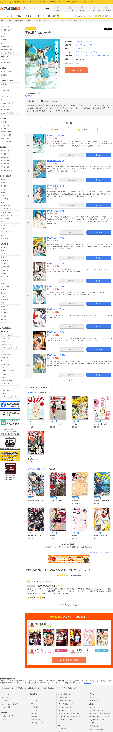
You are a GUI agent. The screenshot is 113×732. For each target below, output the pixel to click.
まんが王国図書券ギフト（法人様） (98, 716)
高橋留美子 (4, 306)
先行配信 (17, 16)
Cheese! (3, 361)
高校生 (99, 55)
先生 (93, 55)
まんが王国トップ (6, 688)
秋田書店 (79, 48)
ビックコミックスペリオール (10, 397)
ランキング (88, 16)
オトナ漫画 (4, 199)
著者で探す (4, 128)
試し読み (71, 155)
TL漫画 (3, 192)
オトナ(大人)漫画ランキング (68, 720)
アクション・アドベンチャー (10, 225)
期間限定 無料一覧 (6, 170)
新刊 (98, 16)
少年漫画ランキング (66, 710)
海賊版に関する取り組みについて (10, 449)
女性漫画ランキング (66, 701)
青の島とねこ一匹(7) (55, 286)
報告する (45, 597)
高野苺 (3, 303)
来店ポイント (107, 16)
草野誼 (3, 283)
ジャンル (78, 16)
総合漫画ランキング (66, 697)
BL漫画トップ (5, 59)
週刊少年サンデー (6, 380)
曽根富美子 (4, 299)
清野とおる (4, 296)
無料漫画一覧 (5, 154)
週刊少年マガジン (6, 354)
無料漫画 (52, 16)
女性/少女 (29, 16)
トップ (5, 16)
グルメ (3, 235)
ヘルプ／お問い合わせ (8, 103)
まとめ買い (83, 130)
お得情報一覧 (5, 75)
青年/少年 (41, 16)
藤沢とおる (4, 316)
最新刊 (54, 129)
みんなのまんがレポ (7, 141)
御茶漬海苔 (4, 270)
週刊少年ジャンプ (6, 344)
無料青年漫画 (5, 164)
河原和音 (4, 273)
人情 (108, 55)
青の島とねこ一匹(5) (55, 238)
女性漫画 (4, 179)
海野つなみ (4, 260)
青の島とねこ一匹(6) (55, 263)
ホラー (3, 228)
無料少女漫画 (5, 160)
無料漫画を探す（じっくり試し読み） (100, 552)
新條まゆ (4, 293)
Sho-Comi (4, 377)
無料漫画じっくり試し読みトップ (27, 688)
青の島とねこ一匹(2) (55, 161)
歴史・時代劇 (5, 218)
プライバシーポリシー (94, 726)
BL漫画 (3, 196)
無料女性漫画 (5, 157)
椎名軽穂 (4, 290)
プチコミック (5, 338)
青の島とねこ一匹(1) (55, 136)
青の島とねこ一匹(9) (55, 332)
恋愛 (2, 202)
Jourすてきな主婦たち (8, 371)
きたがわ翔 (4, 277)
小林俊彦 (84, 41)
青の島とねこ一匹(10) (56, 355)
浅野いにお (4, 250)
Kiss (2, 351)
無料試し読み (76, 70)
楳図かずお (4, 263)
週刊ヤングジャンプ (7, 358)
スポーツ (4, 222)
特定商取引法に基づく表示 (96, 729)
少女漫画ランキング (66, 704)
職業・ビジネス (6, 212)
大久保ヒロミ (5, 267)
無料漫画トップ (6, 30)
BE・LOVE (4, 331)
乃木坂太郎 (4, 309)
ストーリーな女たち (7, 335)
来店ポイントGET (6, 72)
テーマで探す (5, 125)
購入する (99, 155)
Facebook (62, 728)
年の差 (88, 55)
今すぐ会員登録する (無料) (68, 660)
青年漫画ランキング (66, 707)
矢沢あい (4, 322)
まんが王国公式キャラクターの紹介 (98, 713)
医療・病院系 (5, 238)
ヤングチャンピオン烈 (34, 469)
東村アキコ (4, 312)
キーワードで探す (6, 135)
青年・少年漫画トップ (8, 53)
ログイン (4, 87)
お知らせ (4, 100)
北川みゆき (4, 280)
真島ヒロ (4, 319)
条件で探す (4, 122)
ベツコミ (4, 367)
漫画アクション (6, 390)
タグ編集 (29, 96)
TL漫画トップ (5, 56)
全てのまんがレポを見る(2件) (68, 605)
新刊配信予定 (5, 40)
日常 (104, 55)
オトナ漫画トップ (6, 62)
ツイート (109, 29)
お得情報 (5, 719)
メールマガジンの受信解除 (10, 704)
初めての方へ (5, 109)
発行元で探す (5, 138)
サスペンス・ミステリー (8, 215)
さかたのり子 (5, 286)
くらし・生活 (80, 55)
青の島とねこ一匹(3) (55, 186)
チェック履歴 (5, 90)
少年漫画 (4, 189)
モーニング (4, 374)
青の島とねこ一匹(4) (55, 211)
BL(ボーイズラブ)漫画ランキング (70, 716)
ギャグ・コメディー (7, 209)
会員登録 (4, 84)
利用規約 (90, 723)
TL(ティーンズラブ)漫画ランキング (70, 713)
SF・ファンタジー (6, 231)
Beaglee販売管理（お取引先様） (98, 720)
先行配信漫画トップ (7, 46)
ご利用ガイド (5, 106)
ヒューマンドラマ (6, 205)
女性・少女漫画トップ (8, 49)
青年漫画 (4, 186)
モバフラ (4, 393)
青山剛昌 (4, 247)
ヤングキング (5, 384)
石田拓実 (4, 257)
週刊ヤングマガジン (7, 341)
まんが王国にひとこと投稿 (9, 113)
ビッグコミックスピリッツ (9, 348)
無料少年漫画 (5, 167)
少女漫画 (4, 182)
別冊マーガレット (6, 364)
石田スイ (4, 254)
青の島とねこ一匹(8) (55, 309)
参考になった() (35, 597)
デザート (4, 387)
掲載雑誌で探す (6, 132)
